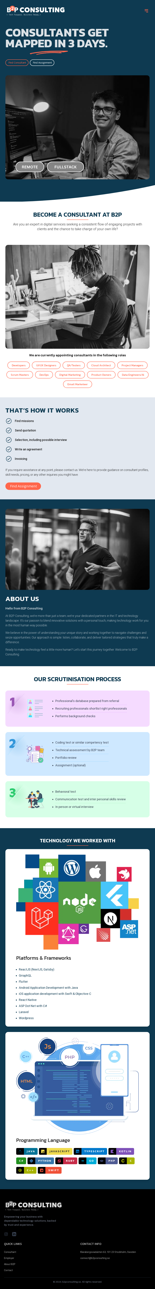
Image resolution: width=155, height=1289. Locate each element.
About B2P (9, 1264)
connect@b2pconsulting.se (95, 1258)
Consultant (10, 1252)
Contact (8, 1270)
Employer (9, 1258)
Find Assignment (42, 62)
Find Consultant (17, 62)
